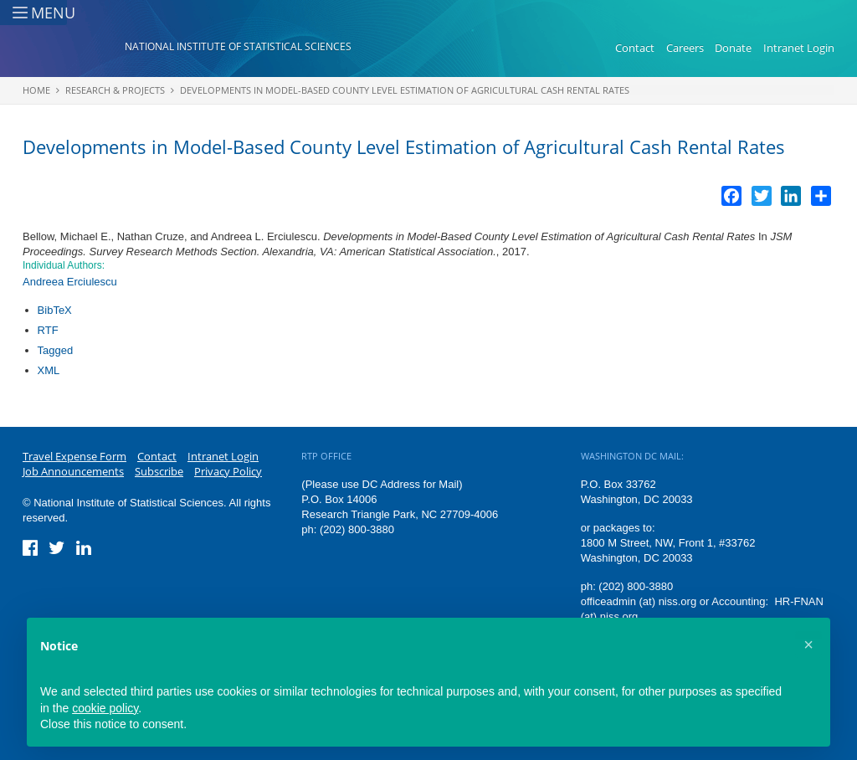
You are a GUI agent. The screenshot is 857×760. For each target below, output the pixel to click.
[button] (808, 644)
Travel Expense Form (74, 456)
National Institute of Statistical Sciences (238, 47)
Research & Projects (115, 90)
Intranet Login (798, 48)
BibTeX (55, 310)
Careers (685, 48)
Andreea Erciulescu (70, 281)
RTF (48, 330)
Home (36, 90)
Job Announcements (73, 471)
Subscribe (159, 471)
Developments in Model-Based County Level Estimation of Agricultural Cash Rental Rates (404, 90)
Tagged (56, 350)
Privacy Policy (228, 471)
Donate (733, 48)
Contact (634, 48)
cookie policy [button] (105, 708)
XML (49, 370)
